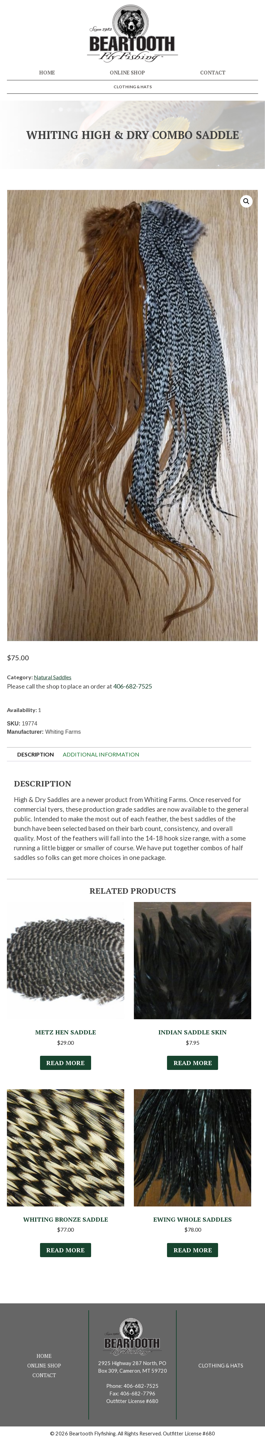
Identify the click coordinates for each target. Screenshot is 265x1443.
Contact (213, 72)
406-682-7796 (137, 1396)
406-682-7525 (132, 686)
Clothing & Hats (133, 86)
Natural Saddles (52, 677)
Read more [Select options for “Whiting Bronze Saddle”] (65, 1252)
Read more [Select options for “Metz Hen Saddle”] (65, 1064)
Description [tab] (35, 754)
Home (47, 72)
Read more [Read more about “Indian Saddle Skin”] (192, 1064)
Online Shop (127, 72)
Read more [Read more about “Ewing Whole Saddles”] (192, 1252)
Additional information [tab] (101, 754)
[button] (246, 201)
